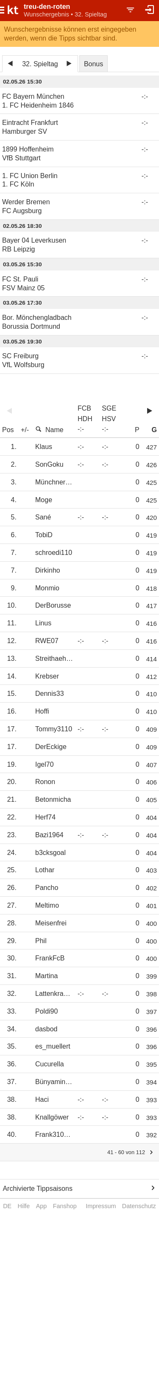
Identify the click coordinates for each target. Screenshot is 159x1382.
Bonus (93, 64)
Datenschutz (139, 1206)
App (41, 1206)
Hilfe (24, 1206)
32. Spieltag (40, 64)
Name (49, 429)
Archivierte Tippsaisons (38, 1188)
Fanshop (65, 1206)
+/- (25, 429)
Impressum (101, 1206)
